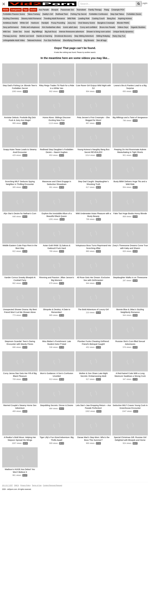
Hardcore (35, 23)
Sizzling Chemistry (11, 18)
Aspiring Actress (125, 18)
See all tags (101, 40)
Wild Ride (71, 18)
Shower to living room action (99, 31)
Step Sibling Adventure (84, 36)
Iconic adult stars (70, 27)
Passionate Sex (67, 10)
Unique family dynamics (123, 31)
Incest (26, 31)
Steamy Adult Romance (31, 18)
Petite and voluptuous (30, 27)
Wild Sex (7, 31)
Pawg (106, 10)
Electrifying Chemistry (72, 40)
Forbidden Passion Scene (14, 14)
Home (5, 10)
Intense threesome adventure (71, 31)
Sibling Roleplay (103, 36)
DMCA (16, 484)
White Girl (24, 23)
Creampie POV (118, 10)
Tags (25, 10)
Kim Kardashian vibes (51, 27)
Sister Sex (17, 31)
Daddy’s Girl (48, 14)
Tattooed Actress (34, 40)
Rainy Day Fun (119, 36)
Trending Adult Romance (54, 18)
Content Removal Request (52, 484)
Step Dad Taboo (117, 14)
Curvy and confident (88, 27)
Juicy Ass (71, 23)
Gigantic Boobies (138, 27)
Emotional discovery (63, 36)
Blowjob (54, 10)
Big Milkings (37, 31)
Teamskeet (81, 10)
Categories (16, 10)
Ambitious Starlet (10, 23)
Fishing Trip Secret (79, 14)
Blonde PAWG (123, 23)
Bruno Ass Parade (107, 27)
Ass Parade (44, 10)
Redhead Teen (62, 14)
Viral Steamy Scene (86, 23)
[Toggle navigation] (4, 3)
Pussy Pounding (58, 23)
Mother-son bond (26, 36)
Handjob (45, 23)
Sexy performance (11, 27)
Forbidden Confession (98, 14)
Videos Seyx (123, 27)
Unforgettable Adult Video (14, 40)
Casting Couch (98, 18)
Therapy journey (10, 36)
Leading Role (84, 18)
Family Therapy (95, 10)
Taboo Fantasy (33, 14)
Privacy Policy (25, 484)
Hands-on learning (44, 36)
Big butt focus (51, 31)
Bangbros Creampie (106, 23)
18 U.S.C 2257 (7, 484)
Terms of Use (37, 484)
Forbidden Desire (134, 14)
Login (144, 3)
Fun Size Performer (52, 40)
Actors (33, 10)
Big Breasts (89, 40)
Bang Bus (111, 18)
